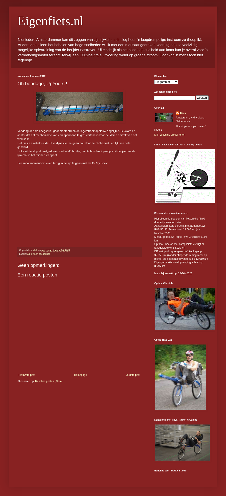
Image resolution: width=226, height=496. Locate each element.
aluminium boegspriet (38, 254)
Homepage (80, 374)
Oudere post (133, 374)
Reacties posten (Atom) (48, 381)
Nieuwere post (26, 374)
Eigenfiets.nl (50, 21)
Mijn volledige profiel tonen (169, 134)
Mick (183, 113)
